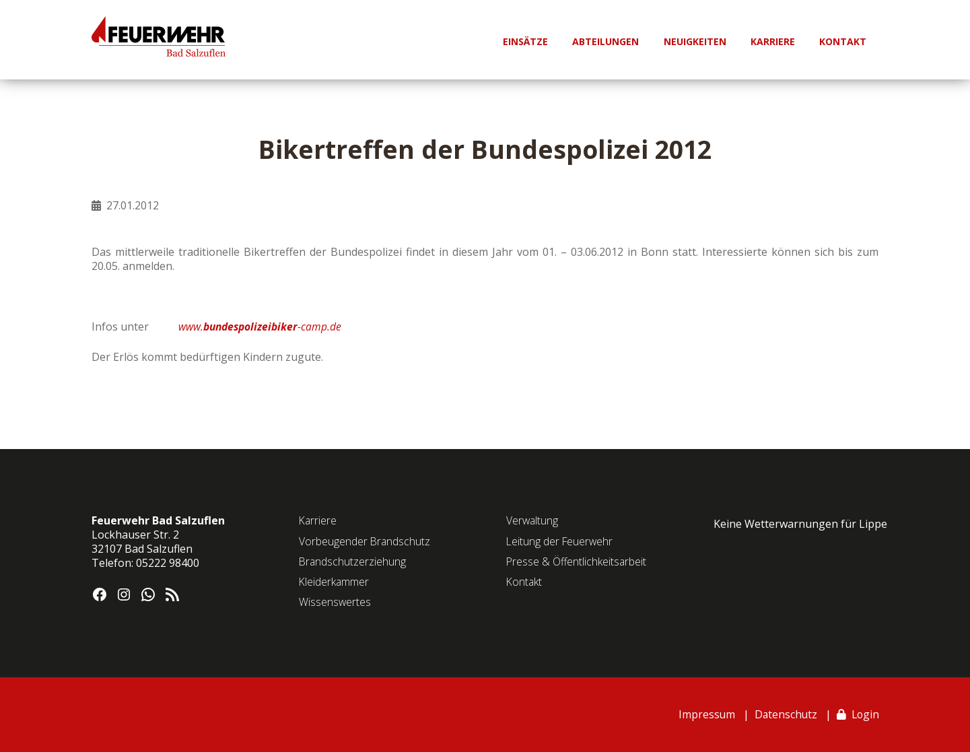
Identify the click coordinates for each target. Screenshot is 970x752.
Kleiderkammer (334, 581)
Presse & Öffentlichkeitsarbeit (577, 561)
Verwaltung (532, 520)
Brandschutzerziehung (353, 561)
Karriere (318, 520)
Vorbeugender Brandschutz (365, 541)
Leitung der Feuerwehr (560, 541)
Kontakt (524, 581)
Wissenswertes (335, 601)
